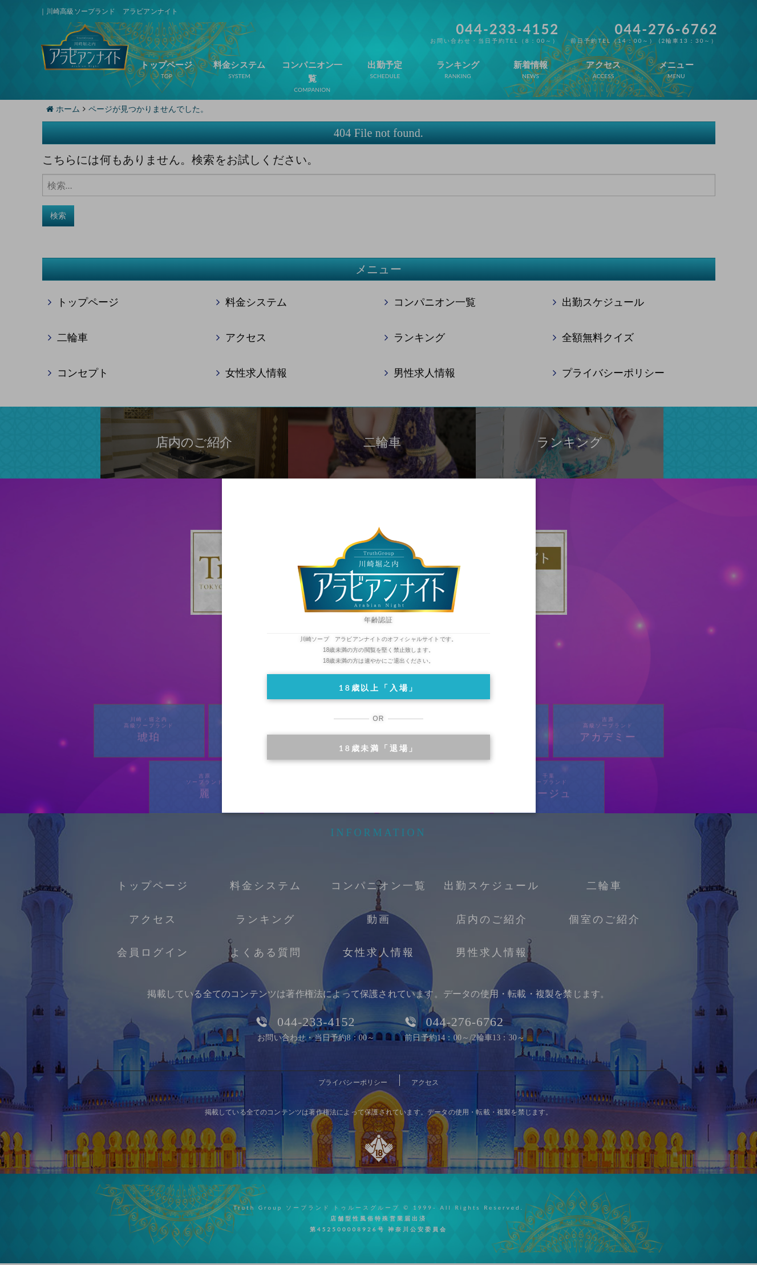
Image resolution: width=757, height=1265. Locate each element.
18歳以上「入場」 (378, 687)
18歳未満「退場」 (378, 748)
